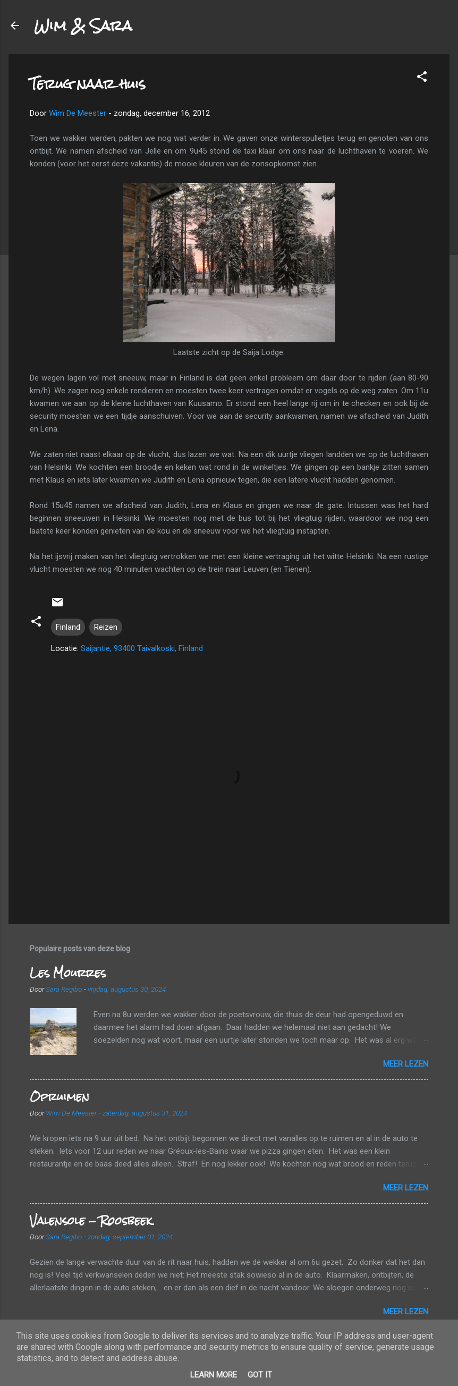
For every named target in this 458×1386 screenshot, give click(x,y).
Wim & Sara (83, 25)
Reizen (105, 627)
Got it (260, 1375)
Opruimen (59, 1096)
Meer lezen (405, 1064)
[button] (421, 78)
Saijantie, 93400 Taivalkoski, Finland (142, 648)
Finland (68, 627)
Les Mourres (68, 972)
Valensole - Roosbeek (91, 1220)
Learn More (213, 1375)
